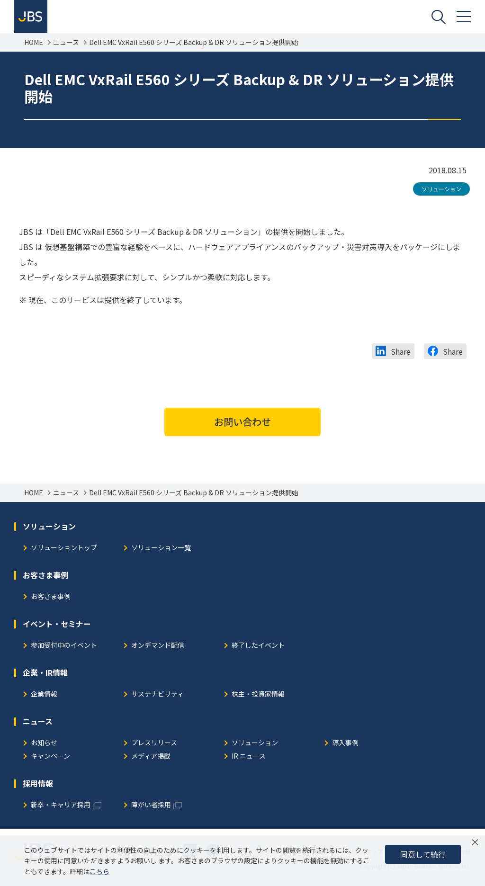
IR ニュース (249, 756)
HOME (33, 42)
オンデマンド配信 (157, 646)
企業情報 (44, 694)
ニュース (66, 42)
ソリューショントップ (64, 548)
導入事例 (345, 743)
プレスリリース (154, 743)
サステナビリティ (157, 694)
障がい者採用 (151, 805)
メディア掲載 (151, 756)
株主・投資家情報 (258, 694)
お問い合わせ (242, 422)
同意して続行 (423, 854)
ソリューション (441, 189)
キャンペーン (50, 756)
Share (401, 351)
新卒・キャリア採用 (60, 805)
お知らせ (44, 743)
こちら (99, 871)
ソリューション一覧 (161, 548)
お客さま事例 (51, 597)
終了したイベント (258, 646)
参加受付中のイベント (64, 646)
